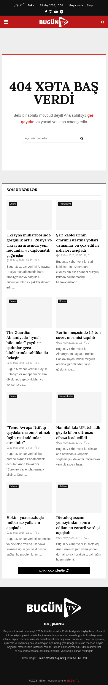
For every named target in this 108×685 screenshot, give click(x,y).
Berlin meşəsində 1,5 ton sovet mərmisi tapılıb (78, 335)
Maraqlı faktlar (66, 396)
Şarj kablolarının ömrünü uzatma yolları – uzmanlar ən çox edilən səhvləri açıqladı (78, 243)
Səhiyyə (13, 486)
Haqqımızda (76, 5)
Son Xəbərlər (21, 189)
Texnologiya (65, 204)
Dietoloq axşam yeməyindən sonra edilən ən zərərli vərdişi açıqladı (78, 525)
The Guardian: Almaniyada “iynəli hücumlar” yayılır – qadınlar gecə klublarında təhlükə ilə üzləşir (27, 345)
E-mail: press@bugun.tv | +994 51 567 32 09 (62, 658)
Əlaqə (90, 5)
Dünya (13, 204)
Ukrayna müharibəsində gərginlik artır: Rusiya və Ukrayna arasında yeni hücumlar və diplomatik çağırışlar (29, 245)
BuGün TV (73, 680)
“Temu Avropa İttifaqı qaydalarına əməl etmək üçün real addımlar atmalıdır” (28, 435)
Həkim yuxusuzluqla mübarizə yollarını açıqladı (25, 522)
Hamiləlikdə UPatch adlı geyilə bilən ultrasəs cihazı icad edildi (78, 432)
